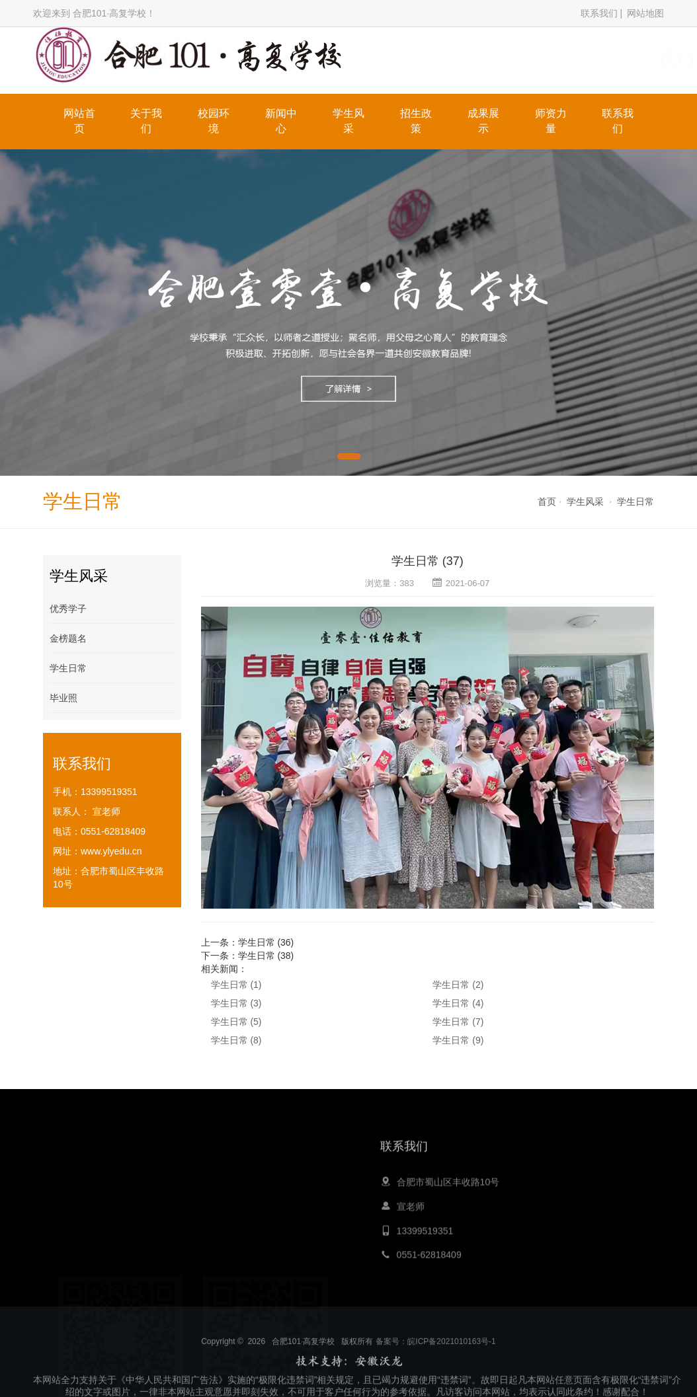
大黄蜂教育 (204, 1310)
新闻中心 (281, 121)
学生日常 (635, 501)
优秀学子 (68, 608)
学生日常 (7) (457, 1021)
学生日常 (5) (236, 1021)
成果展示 (483, 121)
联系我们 (599, 13)
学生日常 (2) (457, 984)
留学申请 (495, 1310)
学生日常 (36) (266, 942)
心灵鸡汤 (251, 1310)
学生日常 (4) (457, 1003)
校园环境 (213, 121)
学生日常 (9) (457, 1040)
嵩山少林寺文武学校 (381, 1310)
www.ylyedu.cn (111, 851)
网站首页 (79, 121)
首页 (547, 501)
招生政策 (416, 121)
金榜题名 (68, 638)
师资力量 (551, 121)
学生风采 (348, 121)
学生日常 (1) (236, 984)
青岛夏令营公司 (306, 1310)
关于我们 (146, 121)
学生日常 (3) (236, 1003)
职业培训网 (448, 1310)
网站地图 (645, 13)
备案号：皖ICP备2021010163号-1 (435, 1370)
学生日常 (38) (266, 955)
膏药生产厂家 (546, 1310)
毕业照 (63, 698)
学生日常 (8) (236, 1040)
